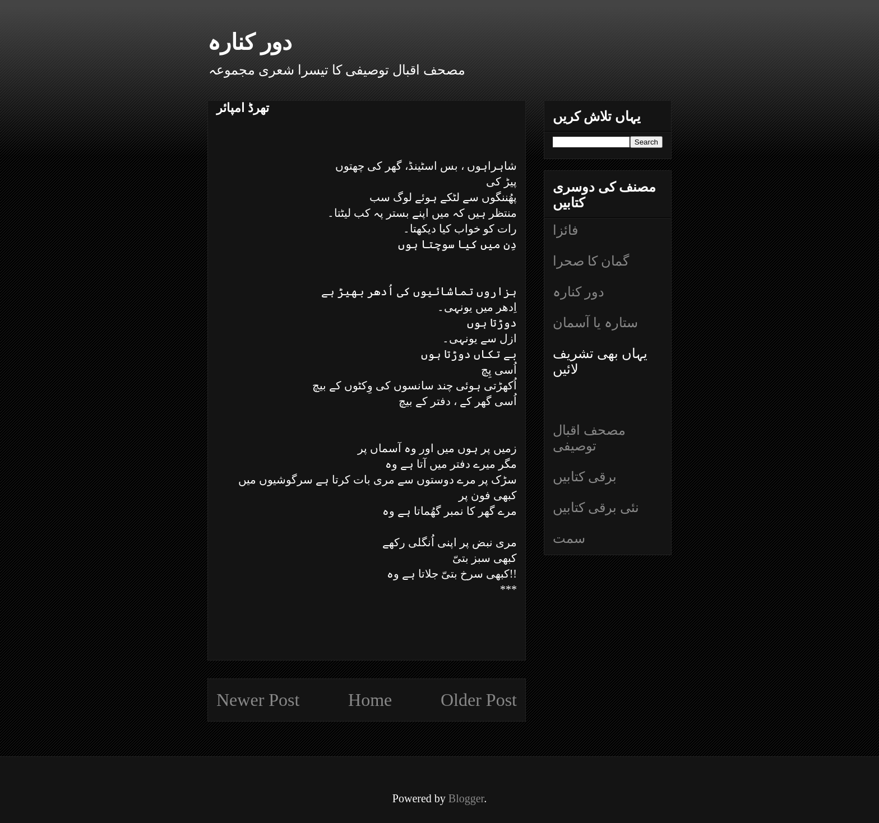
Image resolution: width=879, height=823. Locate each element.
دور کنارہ (249, 42)
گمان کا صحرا (591, 261)
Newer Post (257, 700)
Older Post (479, 700)
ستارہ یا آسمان (595, 322)
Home (370, 700)
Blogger (466, 798)
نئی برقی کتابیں (596, 507)
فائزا (565, 230)
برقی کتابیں (585, 476)
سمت (569, 538)
